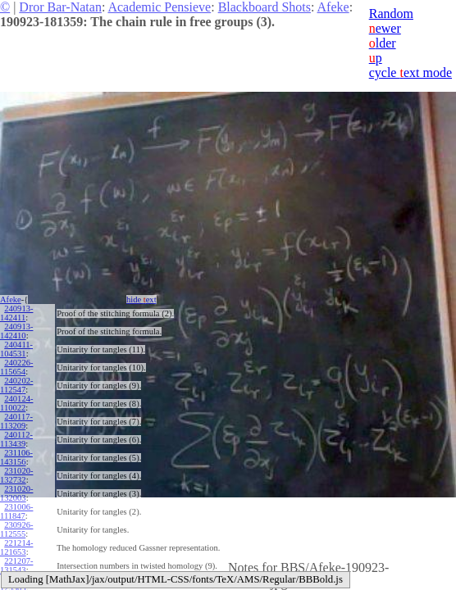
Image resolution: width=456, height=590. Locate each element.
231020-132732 (16, 475)
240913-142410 (16, 331)
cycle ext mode (410, 72)
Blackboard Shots (264, 7)
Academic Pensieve (159, 7)
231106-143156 (16, 457)
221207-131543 (16, 565)
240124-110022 (16, 403)
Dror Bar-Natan (60, 7)
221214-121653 (16, 547)
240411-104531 (16, 349)
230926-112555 (16, 529)
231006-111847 (16, 511)
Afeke (333, 7)
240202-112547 (16, 385)
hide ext (141, 299)
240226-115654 (16, 367)
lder (382, 43)
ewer (385, 28)
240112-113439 (16, 439)
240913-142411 (16, 313)
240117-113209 (16, 421)
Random (391, 13)
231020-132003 (16, 493)
